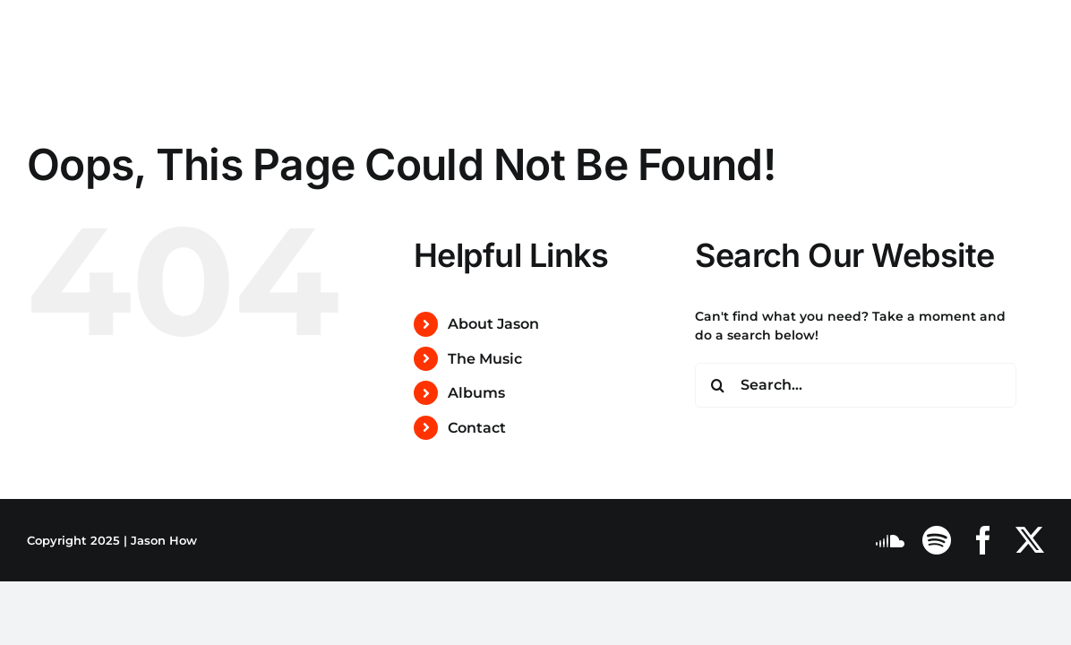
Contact (477, 427)
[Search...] (855, 385)
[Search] (717, 385)
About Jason (493, 323)
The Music (485, 358)
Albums (476, 392)
